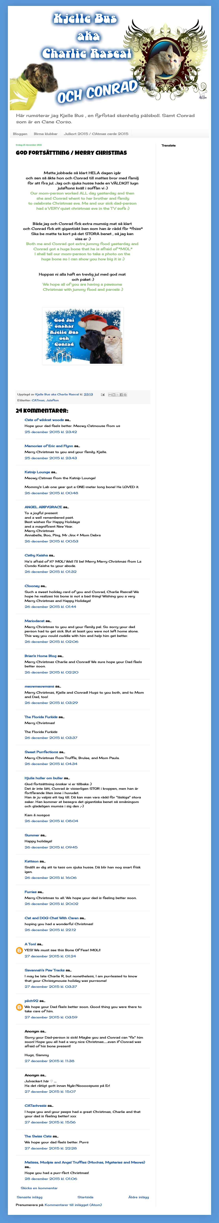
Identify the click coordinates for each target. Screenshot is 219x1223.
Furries (30, 892)
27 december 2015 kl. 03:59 (51, 1017)
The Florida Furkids (41, 717)
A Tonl (30, 944)
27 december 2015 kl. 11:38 (49, 1061)
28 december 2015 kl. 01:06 (51, 1179)
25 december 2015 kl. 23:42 (51, 432)
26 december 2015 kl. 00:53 (51, 541)
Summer (32, 835)
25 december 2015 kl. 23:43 (51, 458)
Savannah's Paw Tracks (45, 970)
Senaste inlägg (29, 1197)
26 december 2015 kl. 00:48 (51, 493)
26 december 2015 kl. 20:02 (51, 904)
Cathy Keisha (36, 555)
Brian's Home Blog (40, 656)
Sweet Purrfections (41, 752)
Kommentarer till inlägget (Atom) (73, 1205)
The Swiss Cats (38, 1136)
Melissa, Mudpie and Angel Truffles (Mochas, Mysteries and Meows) (85, 1162)
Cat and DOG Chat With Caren (52, 918)
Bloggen (20, 134)
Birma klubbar (45, 134)
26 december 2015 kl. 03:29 (51, 703)
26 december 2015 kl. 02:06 (51, 642)
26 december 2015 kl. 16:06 (51, 878)
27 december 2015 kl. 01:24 (50, 956)
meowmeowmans (39, 686)
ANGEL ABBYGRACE (43, 507)
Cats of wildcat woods (44, 420)
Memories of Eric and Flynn (49, 446)
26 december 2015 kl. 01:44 (50, 607)
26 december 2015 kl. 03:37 (51, 738)
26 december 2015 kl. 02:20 (51, 672)
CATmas (38, 400)
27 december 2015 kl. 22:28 (51, 1148)
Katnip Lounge (37, 472)
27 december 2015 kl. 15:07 (50, 1092)
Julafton (52, 400)
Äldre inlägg (138, 1197)
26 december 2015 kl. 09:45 (51, 847)
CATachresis (35, 1106)
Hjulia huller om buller (44, 778)
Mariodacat (34, 621)
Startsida (85, 1197)
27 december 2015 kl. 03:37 (51, 987)
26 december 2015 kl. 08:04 (51, 821)
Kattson (31, 861)
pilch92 (31, 1001)
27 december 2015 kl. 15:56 (50, 1122)
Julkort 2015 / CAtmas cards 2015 (96, 134)
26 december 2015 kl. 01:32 (51, 572)
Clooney (32, 586)
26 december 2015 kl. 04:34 (51, 764)
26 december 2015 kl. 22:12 (50, 930)
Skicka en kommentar (39, 1188)
